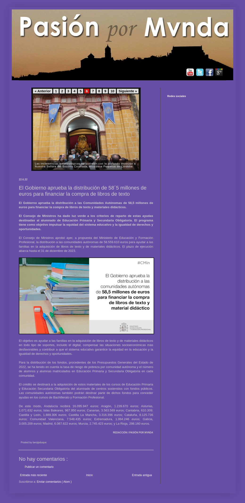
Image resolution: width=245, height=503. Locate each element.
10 (112, 91)
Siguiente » (127, 91)
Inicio (89, 475)
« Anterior (43, 91)
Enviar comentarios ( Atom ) (54, 481)
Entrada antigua (142, 475)
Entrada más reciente (33, 475)
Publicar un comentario (39, 467)
